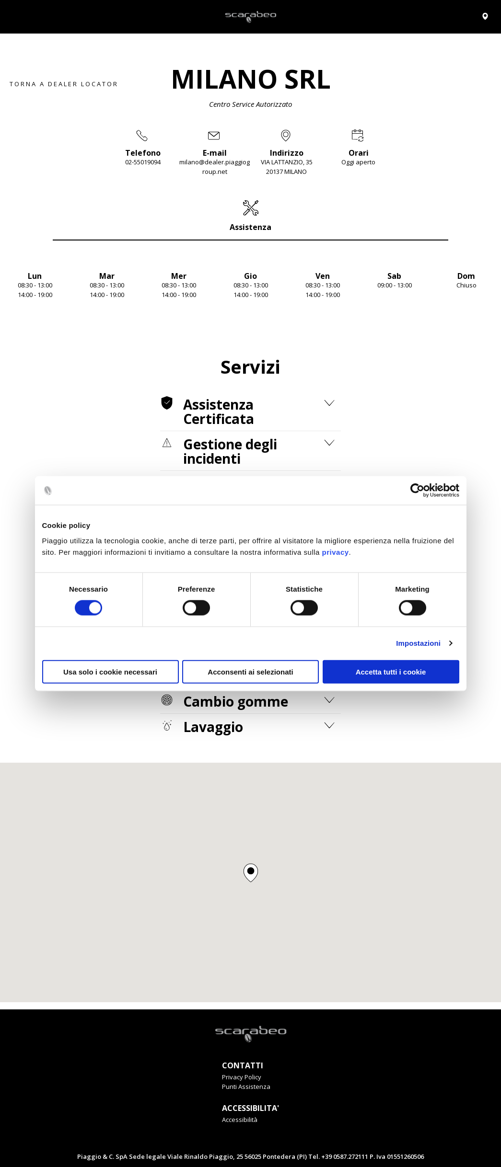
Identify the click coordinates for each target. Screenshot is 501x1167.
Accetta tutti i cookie (391, 671)
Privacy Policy (241, 1077)
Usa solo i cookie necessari (110, 671)
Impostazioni (418, 643)
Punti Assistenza (246, 1086)
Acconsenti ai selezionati (250, 671)
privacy (335, 552)
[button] (250, 872)
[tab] (250, 215)
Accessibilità (239, 1119)
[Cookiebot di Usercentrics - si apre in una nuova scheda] (417, 490)
